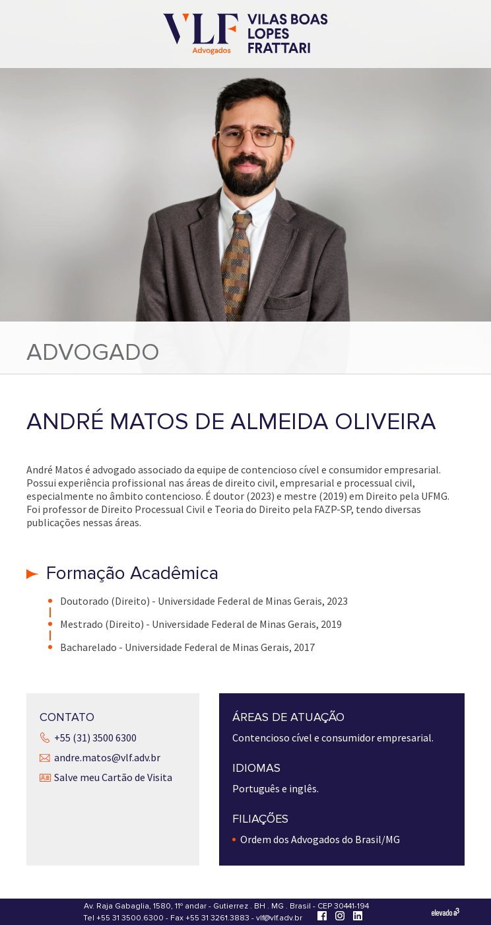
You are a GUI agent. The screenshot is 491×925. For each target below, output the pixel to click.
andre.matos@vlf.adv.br (107, 757)
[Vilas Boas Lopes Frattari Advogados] (245, 35)
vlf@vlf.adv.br (279, 918)
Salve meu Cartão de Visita (113, 777)
